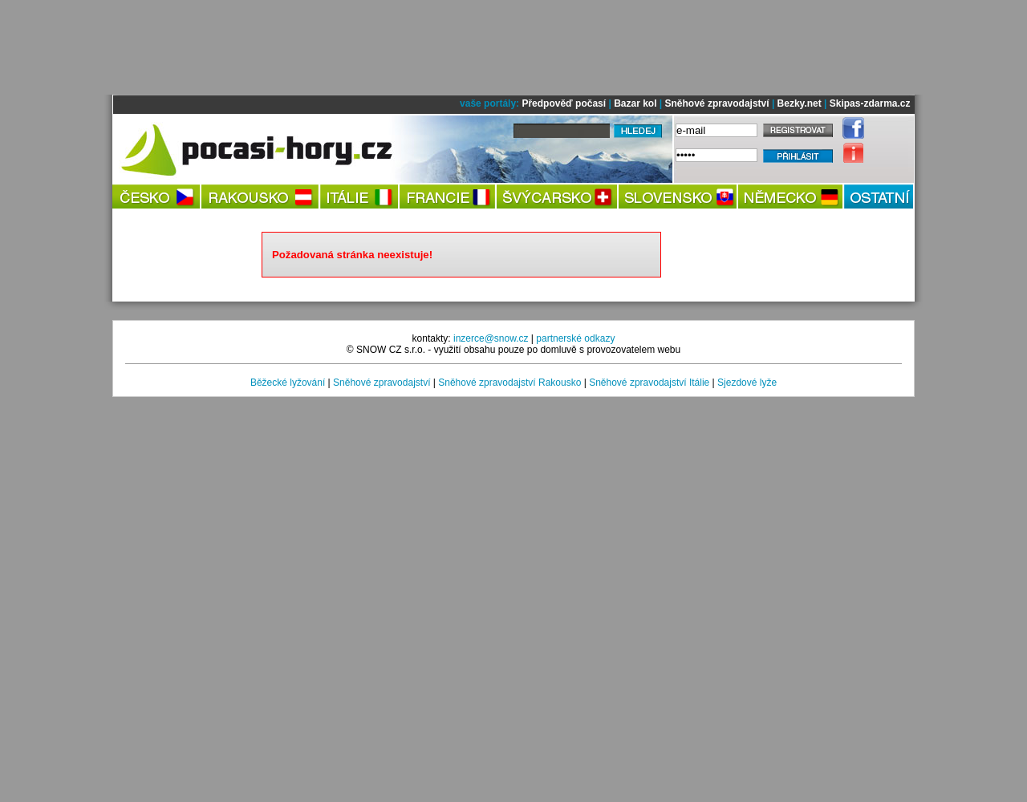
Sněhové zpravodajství (717, 103)
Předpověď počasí (564, 103)
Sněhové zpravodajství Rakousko (509, 382)
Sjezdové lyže (747, 382)
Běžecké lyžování (287, 382)
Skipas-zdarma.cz (870, 103)
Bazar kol (635, 103)
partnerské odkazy (575, 338)
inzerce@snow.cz (491, 338)
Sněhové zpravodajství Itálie (649, 382)
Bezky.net (799, 103)
